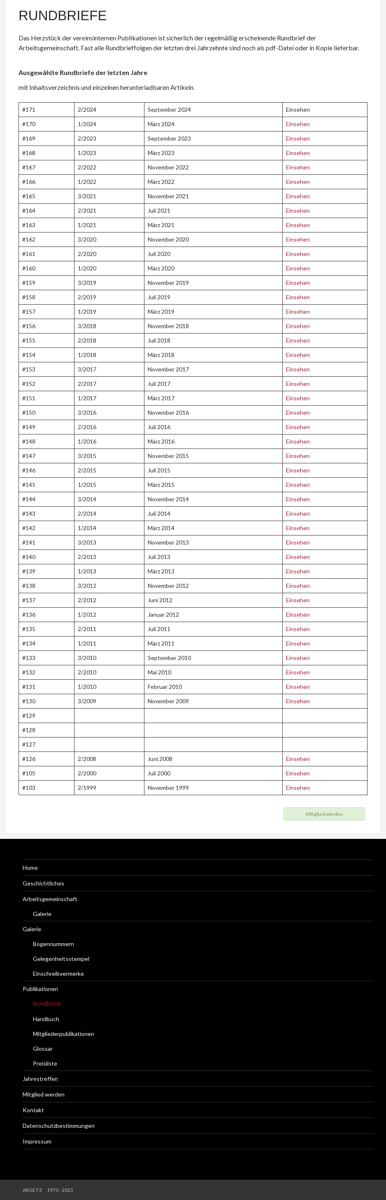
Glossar (43, 1048)
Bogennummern (53, 943)
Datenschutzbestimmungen (59, 1125)
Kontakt (33, 1109)
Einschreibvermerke (58, 973)
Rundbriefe (63, 15)
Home (30, 867)
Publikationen (40, 988)
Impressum (37, 1141)
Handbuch (46, 1018)
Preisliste (45, 1063)
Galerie (42, 913)
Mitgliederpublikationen (63, 1033)
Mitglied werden (44, 1094)
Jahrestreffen (40, 1078)
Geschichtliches (43, 883)
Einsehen (298, 123)
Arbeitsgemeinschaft (50, 898)
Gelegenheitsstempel (61, 958)
